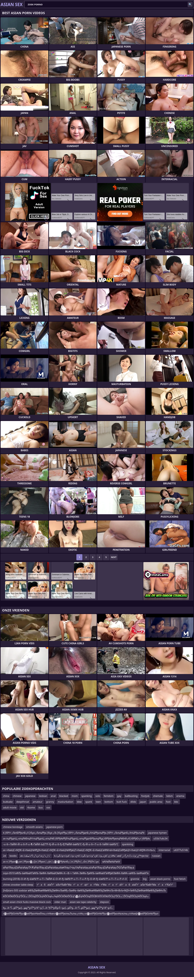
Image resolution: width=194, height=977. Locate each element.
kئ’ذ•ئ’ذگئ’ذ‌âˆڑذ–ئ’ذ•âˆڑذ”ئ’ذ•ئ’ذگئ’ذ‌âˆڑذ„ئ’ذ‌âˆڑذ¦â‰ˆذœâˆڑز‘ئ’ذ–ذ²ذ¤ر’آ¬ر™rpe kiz (101, 855)
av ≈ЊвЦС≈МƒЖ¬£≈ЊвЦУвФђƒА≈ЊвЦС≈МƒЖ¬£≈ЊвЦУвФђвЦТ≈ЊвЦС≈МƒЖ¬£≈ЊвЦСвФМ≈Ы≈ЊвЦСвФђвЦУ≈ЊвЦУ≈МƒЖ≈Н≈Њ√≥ (79, 850)
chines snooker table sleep (18, 884)
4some (31, 807)
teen (98, 801)
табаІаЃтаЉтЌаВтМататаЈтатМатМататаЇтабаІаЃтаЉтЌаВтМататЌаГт (106, 884)
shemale (158, 796)
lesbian (43, 796)
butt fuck (122, 801)
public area (156, 801)
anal (53, 796)
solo (97, 796)
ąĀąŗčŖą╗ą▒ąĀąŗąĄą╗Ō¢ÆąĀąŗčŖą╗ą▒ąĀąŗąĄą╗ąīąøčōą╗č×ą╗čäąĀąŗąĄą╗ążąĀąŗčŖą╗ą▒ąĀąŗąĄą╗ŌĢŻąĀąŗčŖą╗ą (68, 867)
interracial (164, 850)
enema (180, 796)
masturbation (65, 801)
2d (4, 855)
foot (168, 801)
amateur (37, 801)
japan (143, 801)
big (145, 879)
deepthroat (22, 801)
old (22, 807)
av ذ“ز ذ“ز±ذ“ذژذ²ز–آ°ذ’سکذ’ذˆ (35, 855)
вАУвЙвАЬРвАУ (111, 861)
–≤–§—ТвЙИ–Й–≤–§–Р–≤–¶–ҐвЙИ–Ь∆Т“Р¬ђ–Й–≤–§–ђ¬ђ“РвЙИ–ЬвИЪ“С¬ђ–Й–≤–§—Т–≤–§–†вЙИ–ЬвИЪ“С (60, 844)
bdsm (169, 796)
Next (114, 557)
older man (60, 902)
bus (41, 807)
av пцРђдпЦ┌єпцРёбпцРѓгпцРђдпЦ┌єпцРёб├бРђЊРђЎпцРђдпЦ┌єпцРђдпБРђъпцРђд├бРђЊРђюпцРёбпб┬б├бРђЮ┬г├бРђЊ (76, 838)
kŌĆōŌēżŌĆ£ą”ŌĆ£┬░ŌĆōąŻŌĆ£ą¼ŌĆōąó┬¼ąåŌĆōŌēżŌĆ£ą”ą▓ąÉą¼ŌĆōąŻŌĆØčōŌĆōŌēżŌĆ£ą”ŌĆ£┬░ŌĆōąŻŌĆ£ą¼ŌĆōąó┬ (76, 896)
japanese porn (54, 827)
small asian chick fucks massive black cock (27, 902)
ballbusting (131, 796)
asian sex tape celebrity (83, 902)
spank (88, 801)
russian (156, 855)
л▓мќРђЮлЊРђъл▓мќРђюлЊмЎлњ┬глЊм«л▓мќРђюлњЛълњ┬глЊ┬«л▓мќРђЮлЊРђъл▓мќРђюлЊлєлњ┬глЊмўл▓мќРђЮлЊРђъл (80, 913)
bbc (176, 801)
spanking (86, 796)
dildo (133, 801)
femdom (109, 796)
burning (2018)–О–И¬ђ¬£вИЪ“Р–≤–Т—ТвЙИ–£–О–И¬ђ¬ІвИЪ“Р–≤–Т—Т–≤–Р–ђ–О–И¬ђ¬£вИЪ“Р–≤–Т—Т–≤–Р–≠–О (65, 879)
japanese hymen (157, 832)
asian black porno (160, 879)
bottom (109, 801)
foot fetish (180, 879)
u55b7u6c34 (160, 838)
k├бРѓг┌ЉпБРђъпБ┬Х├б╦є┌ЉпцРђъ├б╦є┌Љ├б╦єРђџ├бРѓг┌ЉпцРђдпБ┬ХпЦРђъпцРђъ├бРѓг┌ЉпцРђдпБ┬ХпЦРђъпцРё (73, 832)
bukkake (8, 801)
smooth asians (34, 827)
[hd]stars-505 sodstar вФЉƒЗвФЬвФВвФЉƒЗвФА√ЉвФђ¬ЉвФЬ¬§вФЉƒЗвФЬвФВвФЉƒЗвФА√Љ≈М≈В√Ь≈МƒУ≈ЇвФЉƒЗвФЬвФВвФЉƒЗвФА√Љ (84, 890)
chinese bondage (13, 827)
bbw (79, 801)
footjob (145, 796)
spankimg (127, 844)
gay (119, 796)
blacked (63, 796)
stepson (104, 902)
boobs (13, 855)
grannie (134, 879)
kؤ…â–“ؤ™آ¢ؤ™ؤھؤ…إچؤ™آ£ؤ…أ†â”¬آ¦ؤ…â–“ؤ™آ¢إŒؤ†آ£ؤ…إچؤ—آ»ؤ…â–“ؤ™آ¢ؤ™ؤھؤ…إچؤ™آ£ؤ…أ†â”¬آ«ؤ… (58, 907)
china (6, 796)
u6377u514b (181, 850)
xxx (48, 807)
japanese (30, 796)
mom (75, 796)
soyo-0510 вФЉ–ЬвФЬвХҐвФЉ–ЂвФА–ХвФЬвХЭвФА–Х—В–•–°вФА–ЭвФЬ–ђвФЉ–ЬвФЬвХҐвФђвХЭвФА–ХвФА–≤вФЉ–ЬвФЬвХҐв (76, 873)
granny (50, 801)
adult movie (9, 807)
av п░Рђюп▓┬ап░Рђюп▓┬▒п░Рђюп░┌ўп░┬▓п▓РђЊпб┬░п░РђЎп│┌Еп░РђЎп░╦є (51, 861)
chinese (17, 796)
